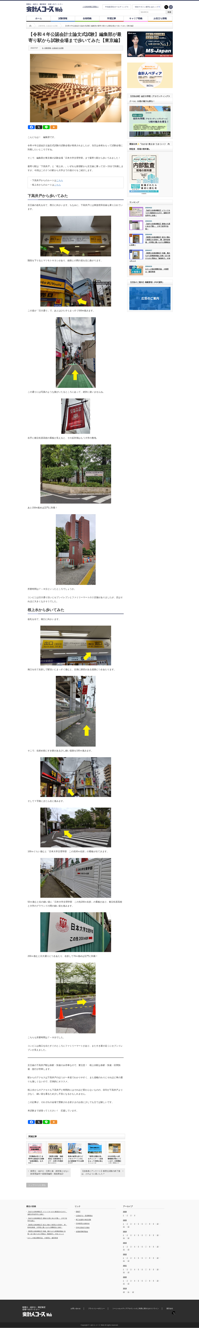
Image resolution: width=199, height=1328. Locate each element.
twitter (166, 7)
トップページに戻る (37, 1185)
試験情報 (62, 18)
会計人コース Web (97, 1325)
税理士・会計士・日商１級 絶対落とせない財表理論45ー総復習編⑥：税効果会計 (49, 1172)
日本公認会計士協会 (83, 1227)
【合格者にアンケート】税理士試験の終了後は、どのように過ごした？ (101, 1172)
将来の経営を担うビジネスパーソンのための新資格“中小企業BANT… (76, 1159)
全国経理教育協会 (82, 1231)
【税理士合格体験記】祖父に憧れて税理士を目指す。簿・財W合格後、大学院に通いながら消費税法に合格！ (149, 241)
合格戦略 (87, 18)
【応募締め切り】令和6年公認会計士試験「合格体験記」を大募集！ (36, 1159)
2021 (125, 1266)
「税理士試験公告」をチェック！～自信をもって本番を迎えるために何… (95, 1159)
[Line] (46, 127)
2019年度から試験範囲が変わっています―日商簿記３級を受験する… (114, 1159)
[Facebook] (31, 127)
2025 (125, 1220)
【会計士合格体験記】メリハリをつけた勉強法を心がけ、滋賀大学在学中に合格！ (157, 213)
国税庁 (78, 1211)
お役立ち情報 (160, 18)
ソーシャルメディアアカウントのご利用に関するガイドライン (135, 1308)
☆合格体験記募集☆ (91, 7)
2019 (125, 1288)
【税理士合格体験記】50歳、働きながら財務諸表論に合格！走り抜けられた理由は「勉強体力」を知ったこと (149, 257)
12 (128, 1226)
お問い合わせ (76, 1308)
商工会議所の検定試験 (83, 1219)
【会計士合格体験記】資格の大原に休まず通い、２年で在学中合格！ (157, 226)
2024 (125, 1232)
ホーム (38, 18)
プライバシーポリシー (96, 1308)
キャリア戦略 (135, 18)
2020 (125, 1277)
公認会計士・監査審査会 (84, 1215)
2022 (125, 1254)
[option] (150, 44)
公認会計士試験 (58, 48)
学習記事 (111, 18)
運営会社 (169, 1308)
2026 (125, 1212)
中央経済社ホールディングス (117, 7)
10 (157, 1224)
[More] (53, 127)
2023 (125, 1243)
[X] (38, 127)
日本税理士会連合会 (83, 1223)
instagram (171, 7)
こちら (59, 180)
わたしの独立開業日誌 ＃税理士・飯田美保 (156, 270)
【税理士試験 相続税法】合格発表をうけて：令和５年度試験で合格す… (55, 1159)
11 (124, 1226)
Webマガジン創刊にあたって (146, 7)
